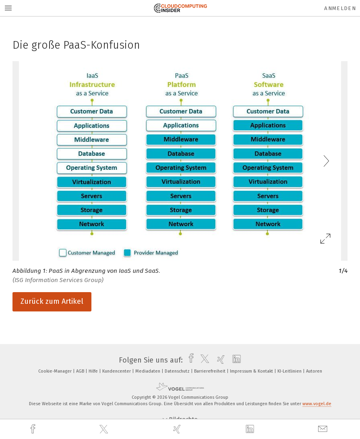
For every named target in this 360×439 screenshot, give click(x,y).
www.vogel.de (316, 403)
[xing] (178, 429)
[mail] (323, 429)
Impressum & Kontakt (252, 371)
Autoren (314, 371)
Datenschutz (178, 371)
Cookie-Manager (55, 371)
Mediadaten (148, 371)
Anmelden (340, 8)
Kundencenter (117, 371)
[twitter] (104, 429)
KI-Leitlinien (290, 371)
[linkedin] (251, 429)
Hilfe (94, 371)
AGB (80, 371)
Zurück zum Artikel (52, 301)
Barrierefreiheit (210, 371)
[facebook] (34, 429)
